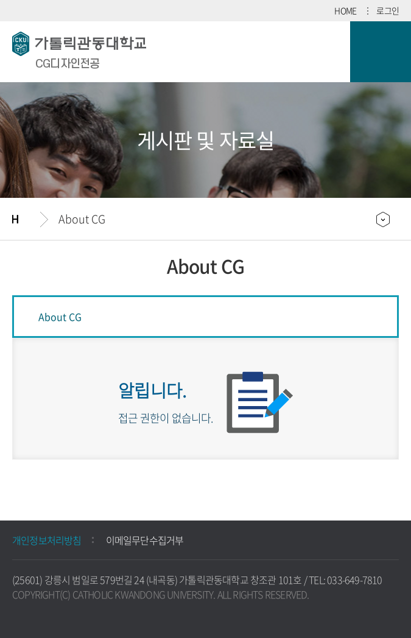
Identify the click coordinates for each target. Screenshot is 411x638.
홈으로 (26, 219)
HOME (345, 10)
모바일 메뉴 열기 (380, 51)
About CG (81, 219)
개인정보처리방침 (47, 540)
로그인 (387, 10)
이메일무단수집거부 (145, 540)
